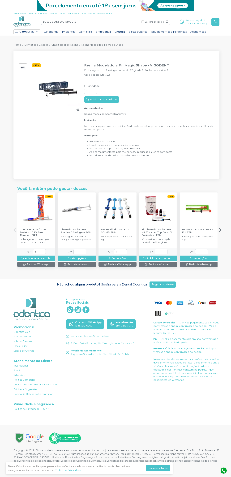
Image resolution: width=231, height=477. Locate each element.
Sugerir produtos (163, 284)
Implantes (68, 31)
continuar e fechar (158, 468)
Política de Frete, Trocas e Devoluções (35, 384)
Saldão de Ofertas (23, 350)
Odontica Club (104, 13)
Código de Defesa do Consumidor (33, 394)
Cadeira (53, 13)
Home (17, 44)
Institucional (19, 13)
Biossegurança (138, 31)
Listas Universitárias (37, 13)
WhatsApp (73, 13)
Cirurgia (120, 31)
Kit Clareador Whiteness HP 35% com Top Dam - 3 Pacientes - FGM (157, 232)
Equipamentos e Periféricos (169, 31)
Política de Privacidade (68, 470)
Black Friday (20, 346)
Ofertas (62, 13)
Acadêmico (19, 370)
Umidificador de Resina (64, 44)
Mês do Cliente (22, 336)
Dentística (85, 31)
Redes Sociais (88, 13)
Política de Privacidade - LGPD (31, 409)
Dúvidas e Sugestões (25, 389)
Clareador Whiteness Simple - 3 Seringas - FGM (75, 231)
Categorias (27, 31)
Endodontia (103, 31)
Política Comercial (24, 380)
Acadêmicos (198, 31)
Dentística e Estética (36, 44)
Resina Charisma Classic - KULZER (197, 231)
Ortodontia (51, 31)
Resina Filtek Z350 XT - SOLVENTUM (115, 231)
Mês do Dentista (22, 341)
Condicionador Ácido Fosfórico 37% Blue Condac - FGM (33, 232)
